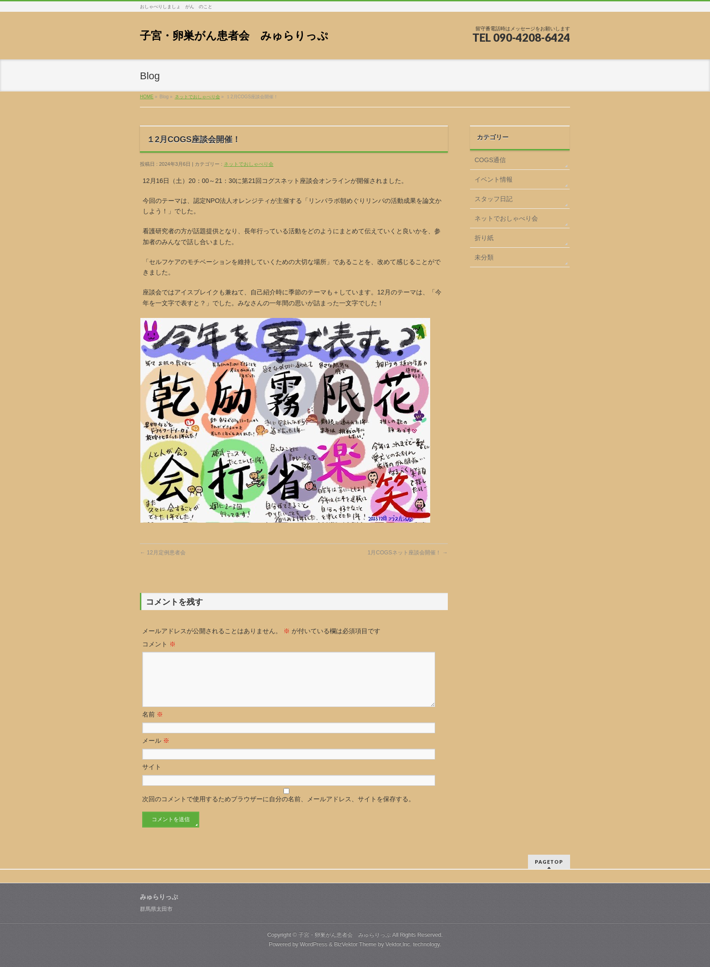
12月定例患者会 (163, 552)
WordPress (313, 944)
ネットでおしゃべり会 (197, 96)
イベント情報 (494, 179)
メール (155, 751)
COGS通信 (490, 160)
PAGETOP (549, 861)
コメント (159, 644)
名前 (152, 725)
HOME (147, 96)
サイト (151, 777)
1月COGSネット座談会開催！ (408, 552)
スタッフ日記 (494, 198)
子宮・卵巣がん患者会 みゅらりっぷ (234, 35)
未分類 (484, 257)
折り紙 (484, 237)
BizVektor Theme (355, 944)
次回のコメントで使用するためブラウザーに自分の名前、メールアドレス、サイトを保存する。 (278, 809)
